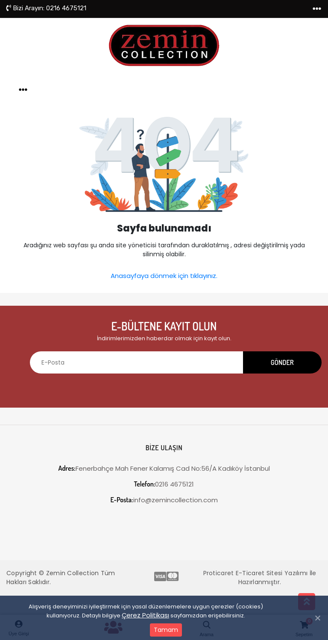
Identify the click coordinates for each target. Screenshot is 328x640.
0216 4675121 (46, 8)
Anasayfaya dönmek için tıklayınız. (164, 275)
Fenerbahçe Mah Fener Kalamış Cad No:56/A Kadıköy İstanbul (163, 468)
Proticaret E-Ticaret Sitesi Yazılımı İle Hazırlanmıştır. (259, 577)
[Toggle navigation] (317, 9)
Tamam (166, 630)
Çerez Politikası (145, 615)
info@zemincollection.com (164, 499)
